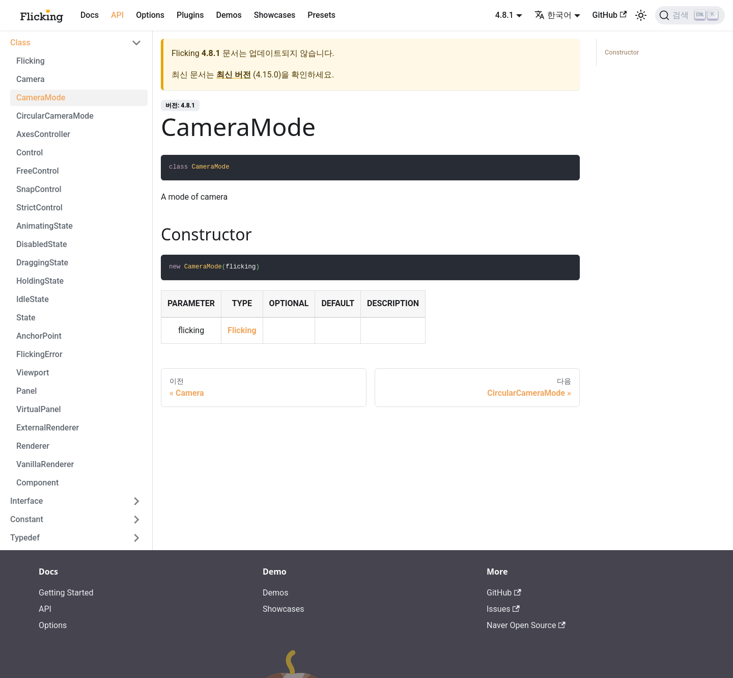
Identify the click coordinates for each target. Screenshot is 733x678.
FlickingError (39, 354)
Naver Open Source (526, 625)
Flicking (30, 61)
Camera (30, 79)
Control (29, 152)
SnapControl (39, 189)
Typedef (25, 538)
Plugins (190, 15)
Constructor (622, 52)
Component (37, 482)
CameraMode (40, 97)
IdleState (32, 299)
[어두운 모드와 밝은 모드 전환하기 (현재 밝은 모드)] (641, 15)
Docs (89, 15)
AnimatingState (44, 226)
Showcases (275, 15)
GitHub (610, 15)
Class (20, 42)
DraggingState (42, 262)
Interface (26, 501)
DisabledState (41, 244)
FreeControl (37, 171)
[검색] (690, 15)
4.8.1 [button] (504, 15)
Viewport (32, 372)
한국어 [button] (553, 15)
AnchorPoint (39, 336)
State (26, 317)
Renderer (32, 446)
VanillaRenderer (45, 464)
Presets (321, 15)
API (117, 15)
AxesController (43, 134)
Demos (228, 15)
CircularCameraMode (55, 116)
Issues (503, 609)
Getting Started (66, 593)
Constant (26, 519)
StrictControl (39, 207)
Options (150, 15)
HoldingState (40, 281)
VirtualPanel (38, 409)
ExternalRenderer (47, 427)
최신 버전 (233, 74)
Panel (26, 391)
